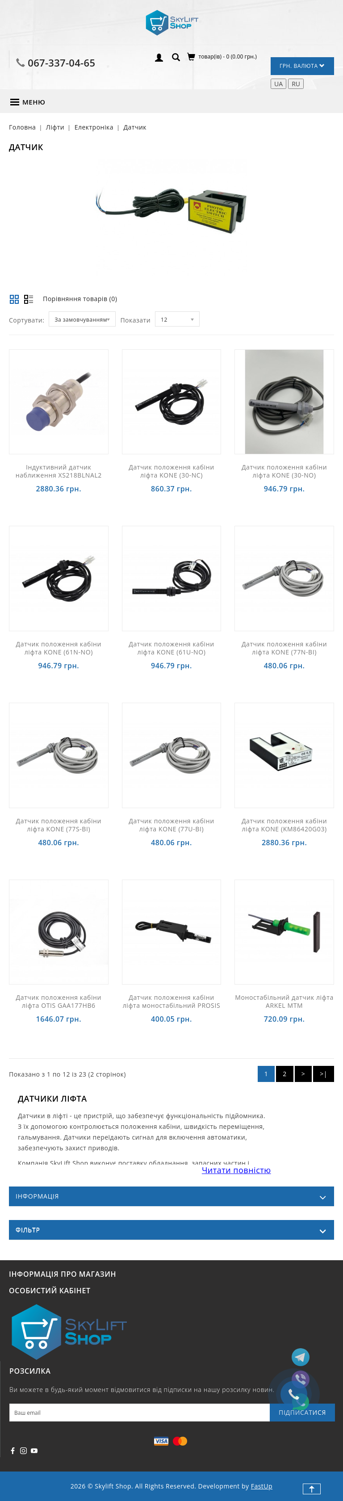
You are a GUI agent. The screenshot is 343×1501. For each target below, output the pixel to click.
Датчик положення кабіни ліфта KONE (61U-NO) (171, 648)
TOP (312, 1489)
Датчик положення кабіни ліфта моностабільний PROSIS (171, 1001)
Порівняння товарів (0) (80, 298)
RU (296, 84)
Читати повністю (236, 1170)
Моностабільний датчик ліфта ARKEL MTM (284, 1001)
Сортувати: (26, 320)
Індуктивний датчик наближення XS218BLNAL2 (59, 471)
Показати (135, 320)
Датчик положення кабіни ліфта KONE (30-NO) (284, 471)
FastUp (261, 1486)
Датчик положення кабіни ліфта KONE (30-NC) (171, 471)
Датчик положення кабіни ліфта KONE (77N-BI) (284, 648)
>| (323, 1073)
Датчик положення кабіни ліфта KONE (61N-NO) (58, 648)
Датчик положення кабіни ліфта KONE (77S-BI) (58, 825)
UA (278, 84)
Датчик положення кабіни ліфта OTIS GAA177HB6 (58, 1001)
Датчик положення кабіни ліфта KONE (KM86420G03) (284, 825)
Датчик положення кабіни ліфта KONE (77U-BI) (171, 825)
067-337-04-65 (61, 62)
